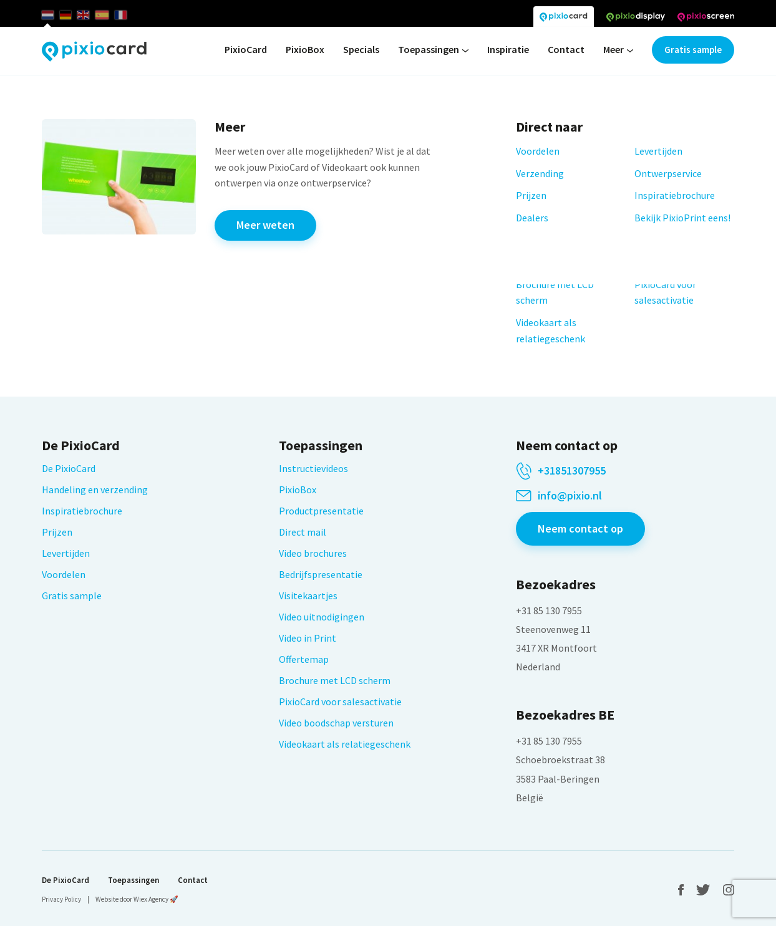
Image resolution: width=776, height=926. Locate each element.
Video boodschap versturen (336, 722)
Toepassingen (433, 50)
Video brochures (313, 553)
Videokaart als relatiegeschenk (344, 744)
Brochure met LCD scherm (334, 680)
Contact (566, 49)
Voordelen (63, 574)
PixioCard (246, 49)
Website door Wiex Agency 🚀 (136, 899)
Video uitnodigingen (321, 616)
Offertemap (304, 659)
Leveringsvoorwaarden (103, 302)
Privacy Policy (61, 899)
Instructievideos (313, 468)
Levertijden (66, 553)
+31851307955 (572, 471)
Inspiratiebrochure (82, 510)
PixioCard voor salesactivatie (340, 701)
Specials (361, 49)
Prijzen (57, 532)
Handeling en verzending (95, 489)
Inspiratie (508, 49)
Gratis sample (693, 49)
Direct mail (302, 532)
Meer (618, 50)
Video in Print (307, 638)
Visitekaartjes (308, 595)
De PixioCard (68, 468)
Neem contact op (580, 528)
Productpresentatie (321, 510)
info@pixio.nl (570, 496)
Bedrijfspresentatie (320, 574)
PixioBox (305, 49)
